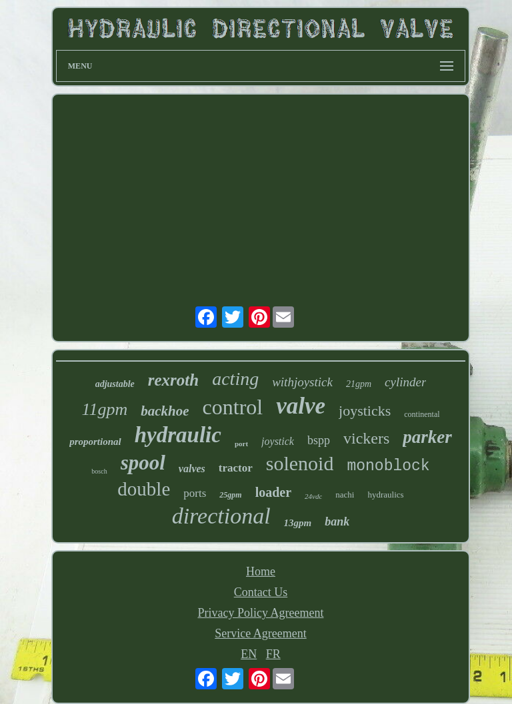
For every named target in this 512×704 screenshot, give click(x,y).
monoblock (388, 466)
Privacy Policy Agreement (261, 612)
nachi (344, 495)
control (233, 407)
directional (221, 516)
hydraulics (385, 495)
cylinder (405, 382)
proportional (95, 441)
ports (194, 493)
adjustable (115, 384)
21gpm (358, 384)
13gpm (298, 523)
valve (300, 406)
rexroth (173, 380)
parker (427, 437)
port (241, 444)
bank (337, 521)
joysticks (365, 410)
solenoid (300, 463)
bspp (318, 440)
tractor (236, 468)
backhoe (165, 411)
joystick (277, 441)
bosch (99, 471)
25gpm (230, 495)
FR (273, 654)
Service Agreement (260, 633)
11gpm (104, 409)
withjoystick (302, 382)
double (143, 489)
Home (260, 571)
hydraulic (178, 435)
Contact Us (261, 592)
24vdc (313, 496)
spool (143, 462)
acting (235, 378)
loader (273, 492)
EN (249, 654)
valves (192, 468)
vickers (366, 438)
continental (421, 414)
